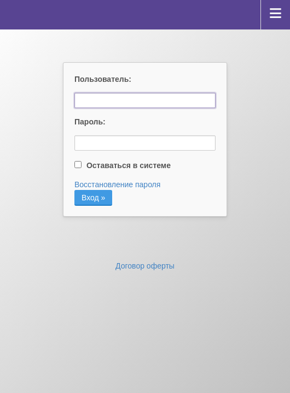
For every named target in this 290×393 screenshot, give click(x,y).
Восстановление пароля (117, 184)
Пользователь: (100, 79)
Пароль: (90, 121)
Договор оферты (145, 265)
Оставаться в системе (122, 165)
